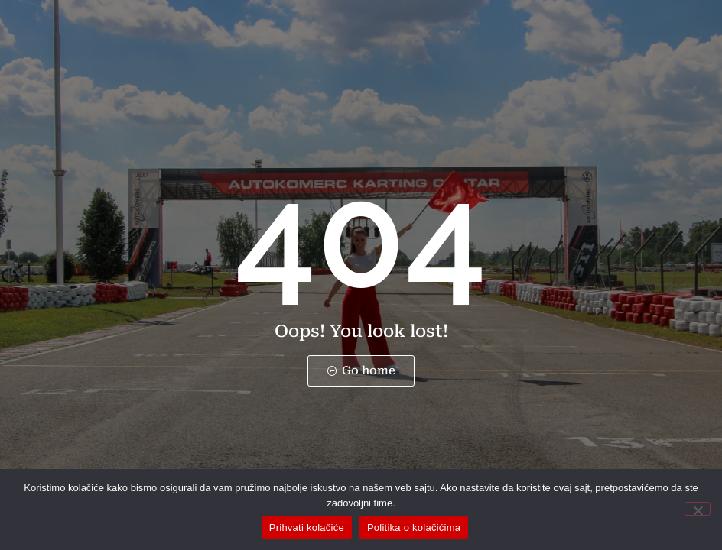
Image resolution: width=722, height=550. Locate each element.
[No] (698, 509)
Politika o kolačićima (413, 527)
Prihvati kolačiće (306, 527)
